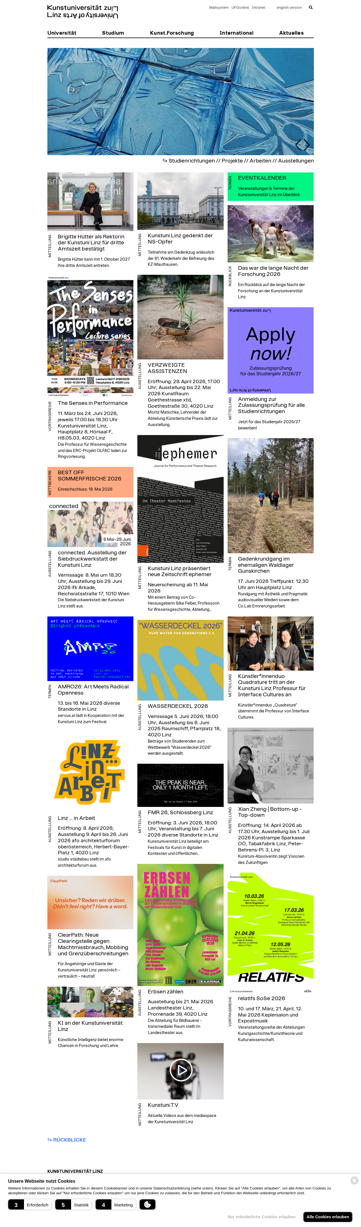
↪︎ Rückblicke (66, 1140)
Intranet (258, 8)
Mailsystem (219, 8)
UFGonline (240, 8)
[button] (29, 1204)
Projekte (232, 161)
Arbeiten (260, 161)
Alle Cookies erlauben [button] (328, 1217)
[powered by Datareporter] (354, 1184)
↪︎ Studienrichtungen (188, 161)
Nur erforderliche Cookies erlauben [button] (262, 1217)
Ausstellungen (296, 161)
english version (289, 8)
